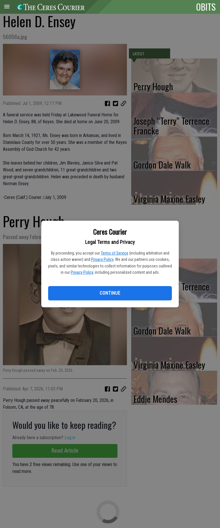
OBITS (206, 6)
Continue (110, 293)
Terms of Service (114, 253)
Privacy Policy (102, 259)
